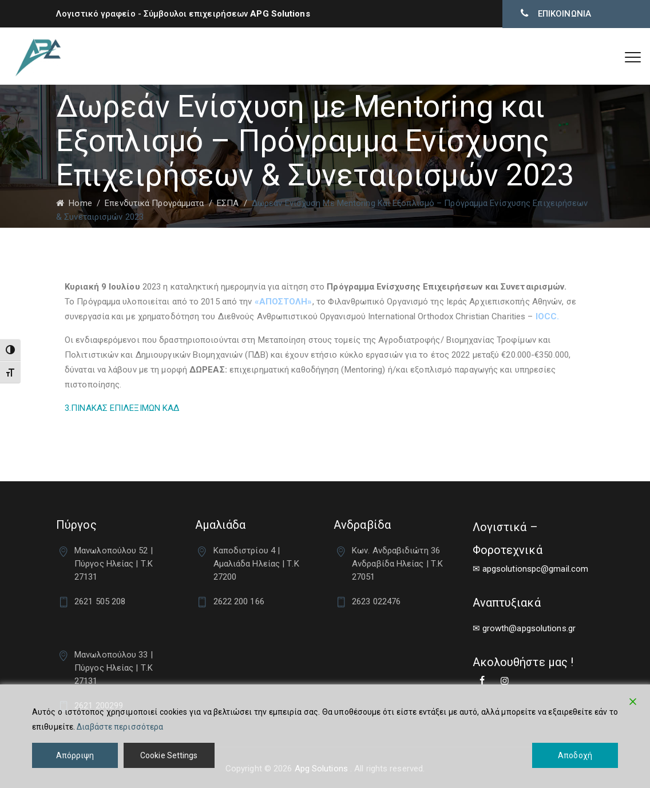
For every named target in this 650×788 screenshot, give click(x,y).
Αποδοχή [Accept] (575, 755)
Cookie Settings (169, 755)
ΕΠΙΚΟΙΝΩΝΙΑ (563, 14)
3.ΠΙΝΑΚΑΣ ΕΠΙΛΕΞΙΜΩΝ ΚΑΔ (122, 408)
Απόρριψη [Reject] (75, 755)
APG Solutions (280, 14)
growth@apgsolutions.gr (529, 628)
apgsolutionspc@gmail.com (535, 569)
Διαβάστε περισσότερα (120, 726)
